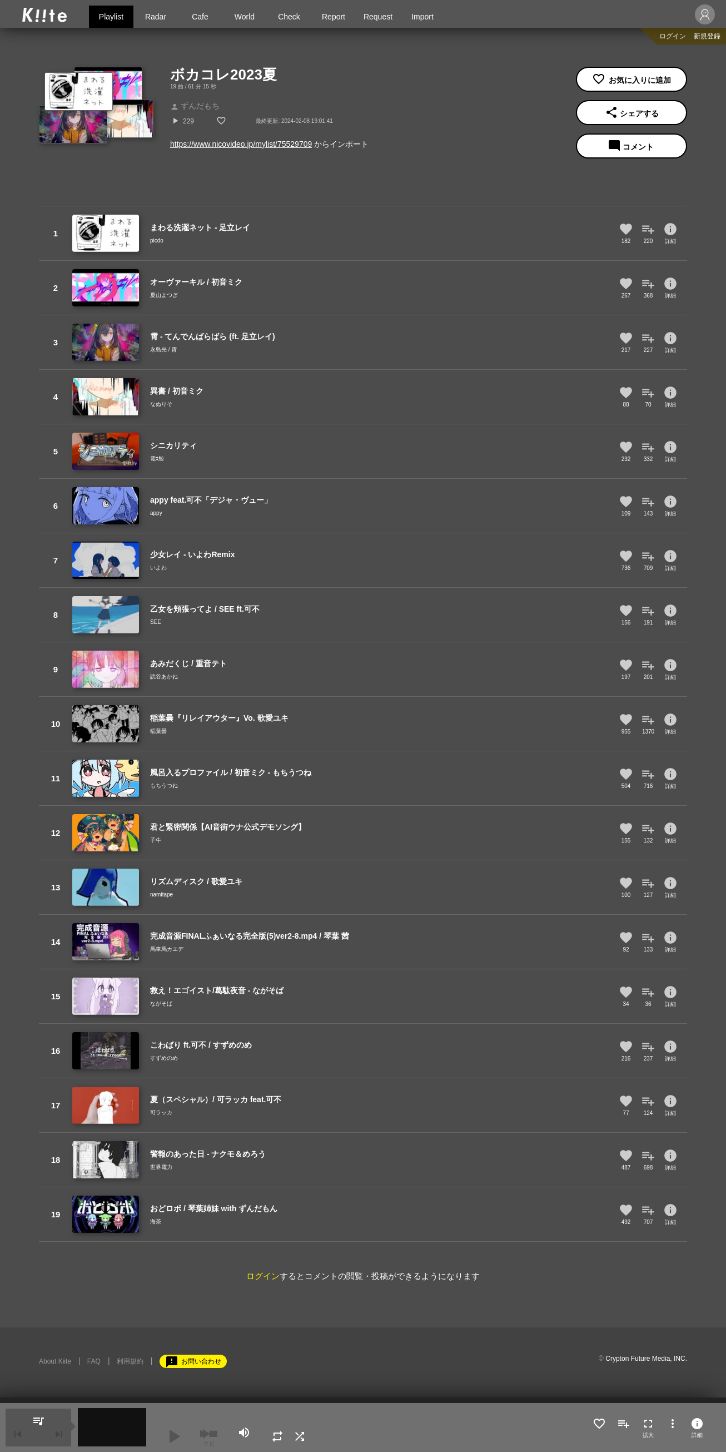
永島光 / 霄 (163, 349)
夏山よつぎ (164, 295)
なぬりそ (161, 404)
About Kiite (55, 1361)
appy (156, 513)
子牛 (155, 840)
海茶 (155, 1221)
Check (289, 16)
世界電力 (161, 1167)
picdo (156, 240)
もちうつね (164, 785)
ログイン (672, 36)
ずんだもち (195, 105)
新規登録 (707, 36)
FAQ (94, 1361)
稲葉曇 (158, 731)
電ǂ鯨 (157, 458)
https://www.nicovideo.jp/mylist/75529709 (241, 144)
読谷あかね (164, 676)
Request (378, 16)
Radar (155, 16)
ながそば (161, 1003)
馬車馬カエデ (166, 949)
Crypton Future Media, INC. (646, 1358)
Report (333, 16)
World (245, 16)
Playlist (111, 16)
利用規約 (130, 1361)
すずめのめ (164, 1058)
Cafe (200, 16)
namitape (161, 894)
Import (422, 16)
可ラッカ (161, 1112)
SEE (155, 622)
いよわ (158, 567)
